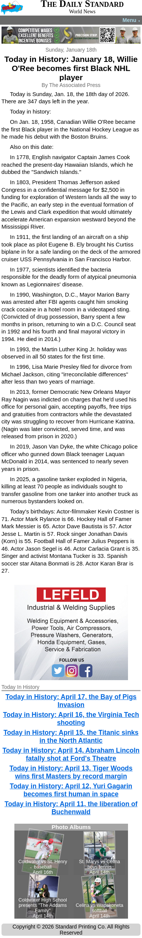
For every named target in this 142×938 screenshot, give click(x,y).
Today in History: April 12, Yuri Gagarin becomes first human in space (71, 790)
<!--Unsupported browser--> (71, 871)
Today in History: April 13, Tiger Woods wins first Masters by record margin (71, 772)
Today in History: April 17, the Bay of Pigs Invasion (70, 701)
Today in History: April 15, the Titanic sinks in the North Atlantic (71, 736)
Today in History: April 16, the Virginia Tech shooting (71, 718)
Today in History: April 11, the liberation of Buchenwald (71, 808)
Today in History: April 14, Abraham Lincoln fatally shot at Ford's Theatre (70, 754)
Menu (131, 20)
